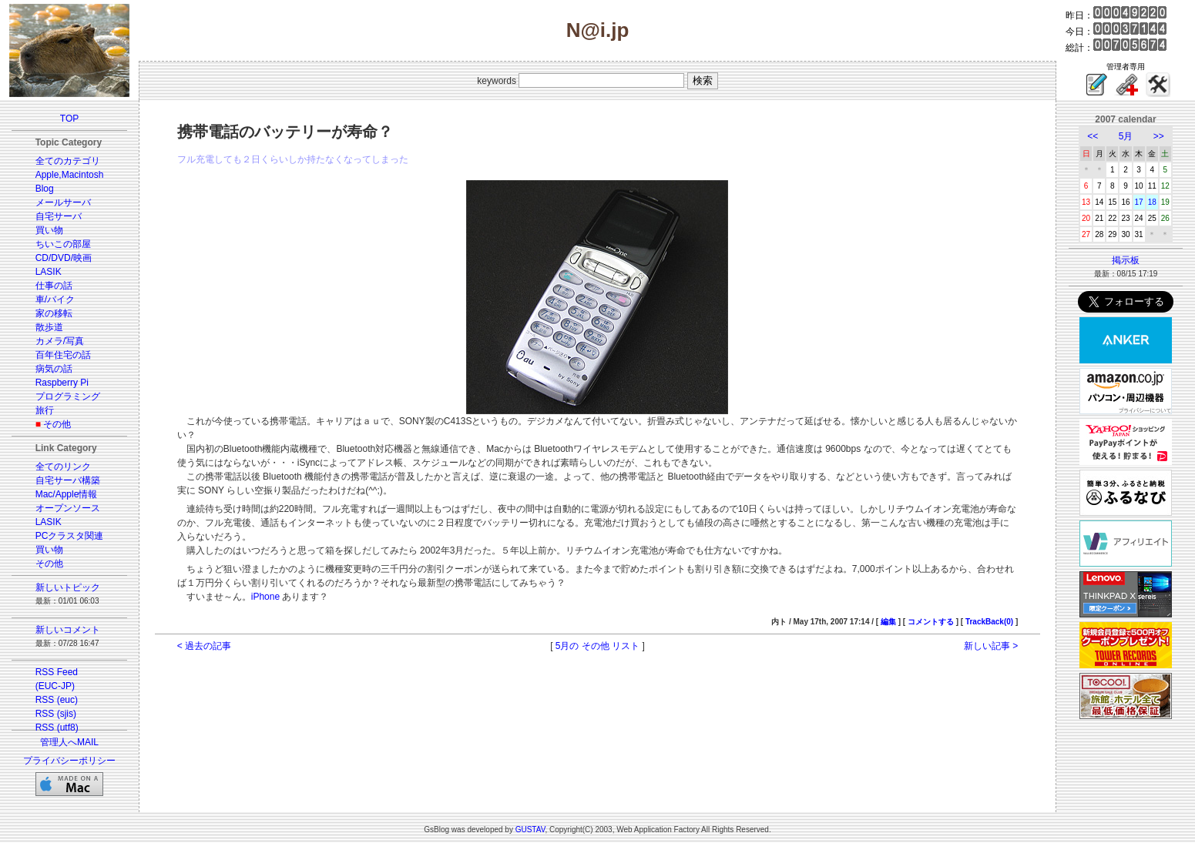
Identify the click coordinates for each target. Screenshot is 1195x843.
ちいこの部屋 (63, 244)
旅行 (44, 410)
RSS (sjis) (55, 713)
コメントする (931, 621)
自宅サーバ (58, 216)
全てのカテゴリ (67, 161)
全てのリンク (63, 466)
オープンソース (67, 508)
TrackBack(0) (989, 621)
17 (1139, 202)
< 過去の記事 (204, 646)
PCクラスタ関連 (69, 535)
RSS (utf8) (57, 727)
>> (1158, 136)
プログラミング (67, 396)
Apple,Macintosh (69, 174)
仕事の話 (53, 285)
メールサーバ (63, 202)
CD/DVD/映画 (63, 258)
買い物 (49, 230)
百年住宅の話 (63, 355)
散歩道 (49, 327)
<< (1092, 136)
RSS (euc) (56, 699)
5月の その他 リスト (597, 646)
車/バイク (55, 299)
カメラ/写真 (59, 341)
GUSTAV (530, 829)
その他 (57, 424)
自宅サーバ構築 (67, 480)
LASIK (48, 271)
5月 (1126, 136)
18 (1152, 202)
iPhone (265, 596)
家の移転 (53, 313)
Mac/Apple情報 (66, 494)
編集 (888, 621)
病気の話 (53, 368)
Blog (44, 188)
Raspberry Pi (62, 382)
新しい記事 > (991, 646)
